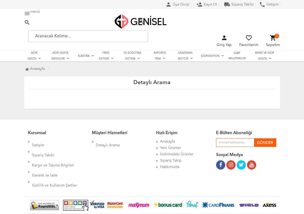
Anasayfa (35, 69)
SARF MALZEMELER (237, 56)
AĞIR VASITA (32, 56)
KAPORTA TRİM (160, 56)
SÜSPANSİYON (210, 56)
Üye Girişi (177, 4)
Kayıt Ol (206, 4)
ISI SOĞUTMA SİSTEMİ (132, 56)
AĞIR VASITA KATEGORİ (60, 56)
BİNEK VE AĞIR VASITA (264, 56)
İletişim (269, 4)
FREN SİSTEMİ (104, 56)
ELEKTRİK (84, 56)
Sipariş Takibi (239, 4)
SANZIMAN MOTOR (185, 56)
